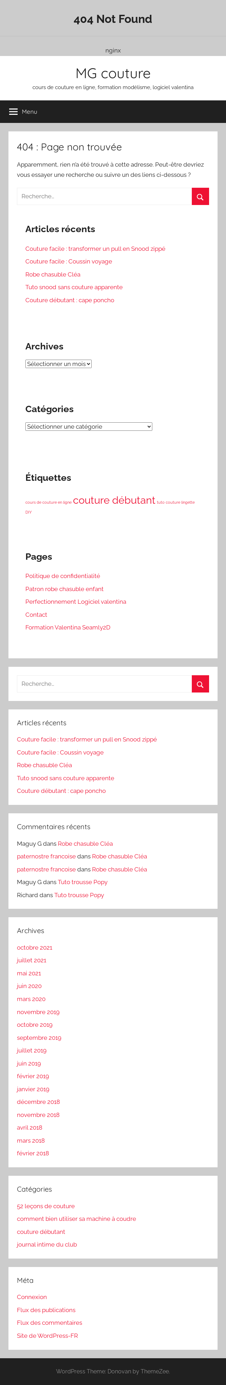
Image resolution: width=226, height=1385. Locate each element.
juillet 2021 (31, 960)
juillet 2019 (32, 1050)
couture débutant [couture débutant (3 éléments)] (114, 500)
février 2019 (33, 1076)
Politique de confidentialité (62, 575)
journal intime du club (47, 1244)
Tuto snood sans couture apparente (74, 287)
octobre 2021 (34, 947)
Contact (36, 614)
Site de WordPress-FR (47, 1335)
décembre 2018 (38, 1101)
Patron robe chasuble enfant (64, 588)
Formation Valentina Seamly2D (67, 627)
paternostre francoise (46, 856)
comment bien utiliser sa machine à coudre (76, 1218)
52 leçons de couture (46, 1206)
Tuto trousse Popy (83, 882)
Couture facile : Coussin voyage (68, 261)
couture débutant (41, 1231)
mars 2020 (31, 998)
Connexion (32, 1296)
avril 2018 (29, 1127)
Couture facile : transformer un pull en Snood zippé (95, 248)
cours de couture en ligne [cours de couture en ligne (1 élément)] (48, 502)
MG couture (113, 73)
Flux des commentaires (49, 1322)
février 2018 (33, 1153)
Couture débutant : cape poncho (69, 300)
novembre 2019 (38, 1012)
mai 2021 (29, 973)
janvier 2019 (33, 1089)
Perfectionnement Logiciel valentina (75, 601)
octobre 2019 (35, 1024)
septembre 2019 (39, 1037)
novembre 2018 (38, 1114)
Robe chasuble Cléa (52, 274)
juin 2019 (29, 1063)
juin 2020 (29, 985)
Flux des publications (46, 1309)
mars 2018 (31, 1140)
